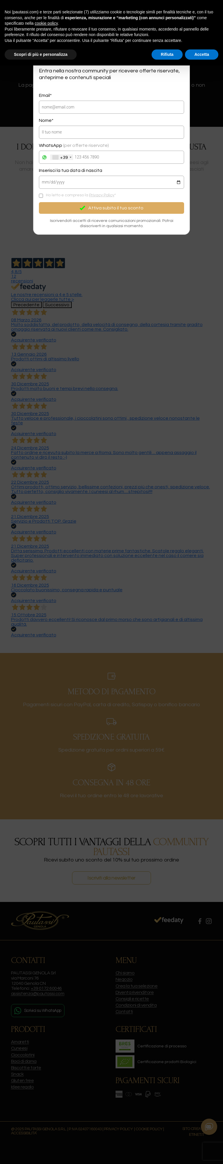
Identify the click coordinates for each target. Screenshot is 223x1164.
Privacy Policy (101, 195)
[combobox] (61, 157)
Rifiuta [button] (167, 54)
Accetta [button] (201, 54)
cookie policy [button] (46, 23)
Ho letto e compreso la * (81, 195)
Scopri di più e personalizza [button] (40, 54)
